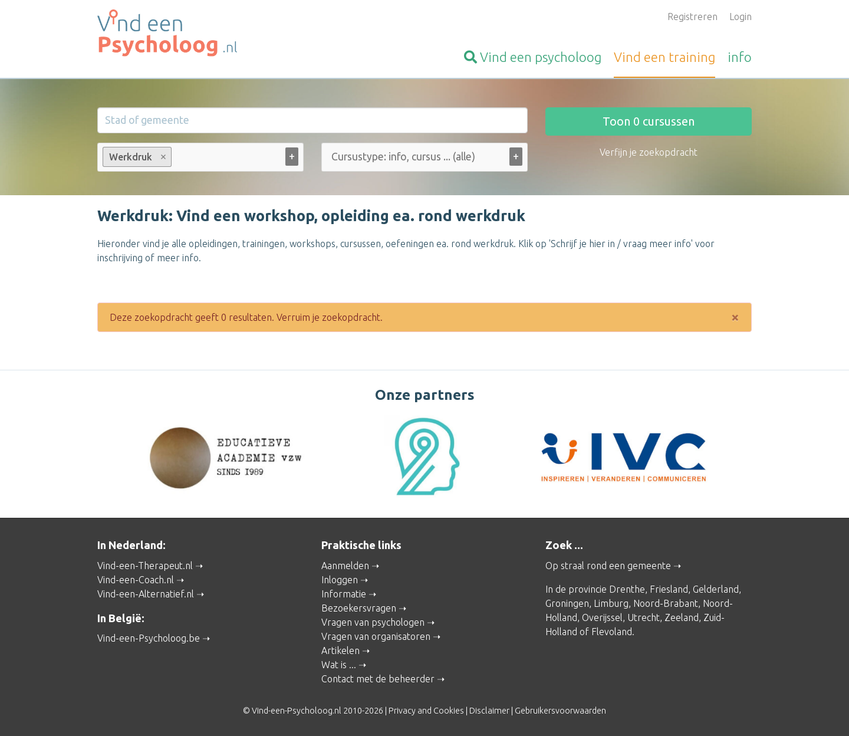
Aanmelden (345, 565)
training (664, 57)
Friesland (669, 589)
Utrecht (643, 617)
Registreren (692, 16)
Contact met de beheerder (378, 678)
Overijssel (602, 617)
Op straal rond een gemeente (608, 565)
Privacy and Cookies (426, 710)
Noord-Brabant (665, 603)
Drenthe (627, 589)
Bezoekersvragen (358, 608)
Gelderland (716, 589)
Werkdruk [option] (136, 157)
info (740, 57)
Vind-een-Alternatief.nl (145, 594)
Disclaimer (489, 710)
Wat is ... (338, 664)
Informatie (343, 594)
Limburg (611, 603)
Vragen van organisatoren (375, 636)
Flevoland (611, 631)
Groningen (567, 603)
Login (740, 16)
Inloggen (339, 579)
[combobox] (200, 159)
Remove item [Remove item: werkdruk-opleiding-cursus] (163, 157)
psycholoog (532, 57)
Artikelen (340, 650)
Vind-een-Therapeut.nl (145, 565)
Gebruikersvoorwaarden (560, 710)
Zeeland (681, 617)
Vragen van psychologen (372, 622)
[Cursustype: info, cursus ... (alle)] (433, 156)
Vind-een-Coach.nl (135, 579)
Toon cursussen (649, 121)
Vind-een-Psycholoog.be (148, 638)
